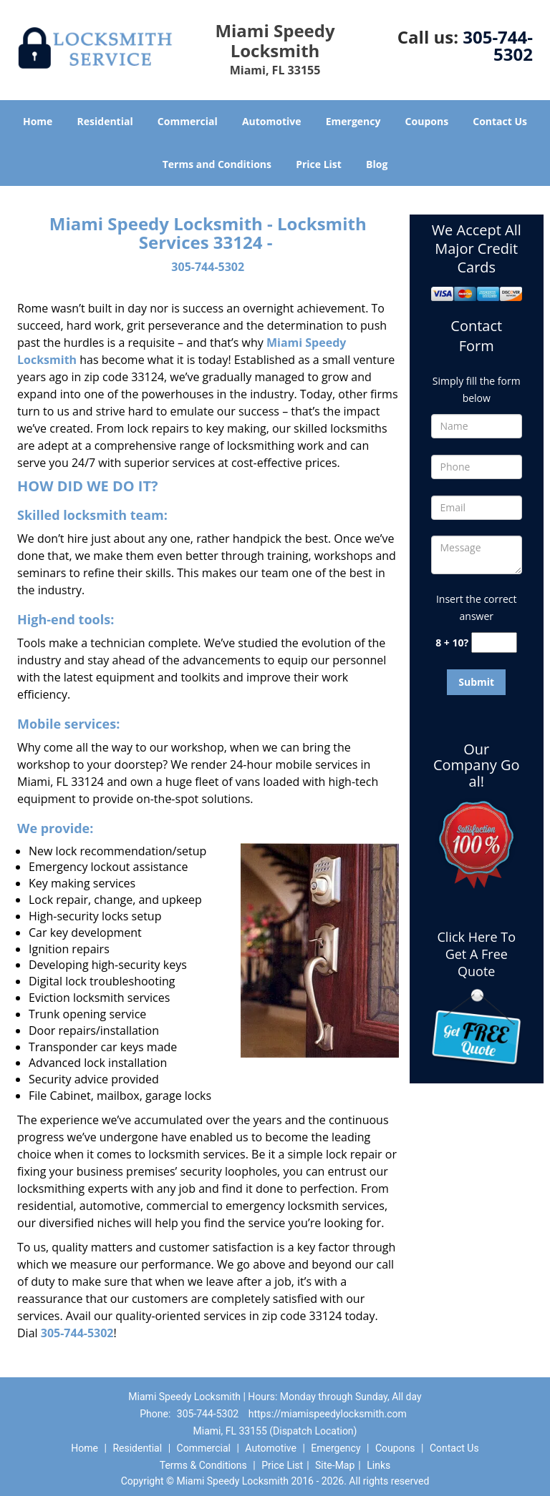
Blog (376, 164)
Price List (319, 164)
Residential (105, 121)
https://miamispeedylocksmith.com (328, 1413)
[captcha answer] (494, 642)
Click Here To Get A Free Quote (477, 954)
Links (378, 1465)
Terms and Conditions (217, 164)
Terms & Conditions (203, 1465)
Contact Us (500, 121)
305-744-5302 (498, 45)
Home (37, 121)
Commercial (188, 121)
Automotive (271, 121)
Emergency (353, 121)
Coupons (426, 121)
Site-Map (334, 1465)
